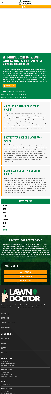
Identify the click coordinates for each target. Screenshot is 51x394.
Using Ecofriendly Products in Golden (13, 91)
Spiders (5, 199)
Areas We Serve (25, 274)
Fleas (4, 206)
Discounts (5, 332)
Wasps (5, 224)
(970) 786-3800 (5, 385)
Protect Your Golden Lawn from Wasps (13, 88)
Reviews (4, 337)
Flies (4, 217)
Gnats (4, 220)
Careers (4, 342)
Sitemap (4, 346)
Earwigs (5, 213)
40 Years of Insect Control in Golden (13, 85)
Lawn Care (5, 312)
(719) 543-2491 (5, 378)
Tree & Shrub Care (8, 316)
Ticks (4, 210)
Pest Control (6, 321)
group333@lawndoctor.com (22, 389)
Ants (4, 203)
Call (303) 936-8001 (25, 270)
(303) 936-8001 (5, 355)
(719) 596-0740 (5, 366)
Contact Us (9, 80)
